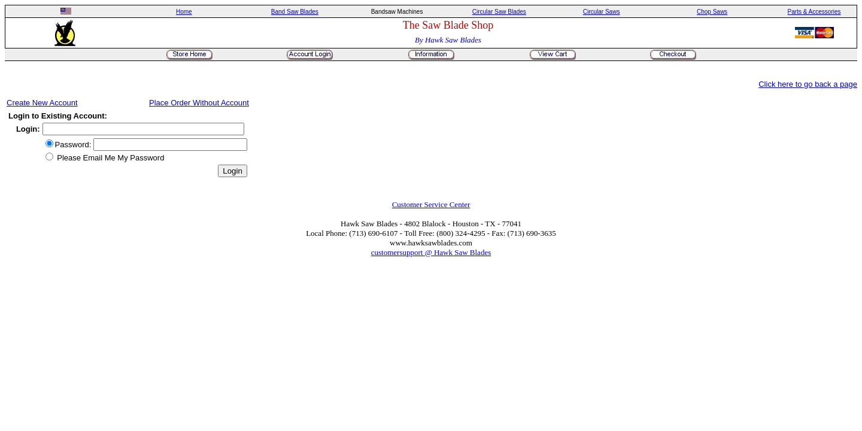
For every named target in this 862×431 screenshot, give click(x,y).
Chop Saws (712, 11)
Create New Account (42, 102)
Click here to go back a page (807, 84)
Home (184, 11)
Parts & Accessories (814, 11)
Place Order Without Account (199, 102)
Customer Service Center (431, 204)
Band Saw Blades (294, 11)
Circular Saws (601, 11)
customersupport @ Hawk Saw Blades (431, 252)
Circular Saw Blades (499, 11)
